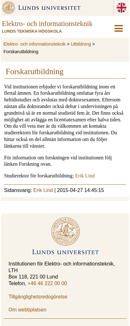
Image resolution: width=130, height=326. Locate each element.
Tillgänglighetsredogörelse (38, 296)
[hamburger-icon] (119, 28)
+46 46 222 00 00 (47, 283)
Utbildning (81, 44)
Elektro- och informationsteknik (34, 44)
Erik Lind (85, 175)
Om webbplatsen (27, 309)
